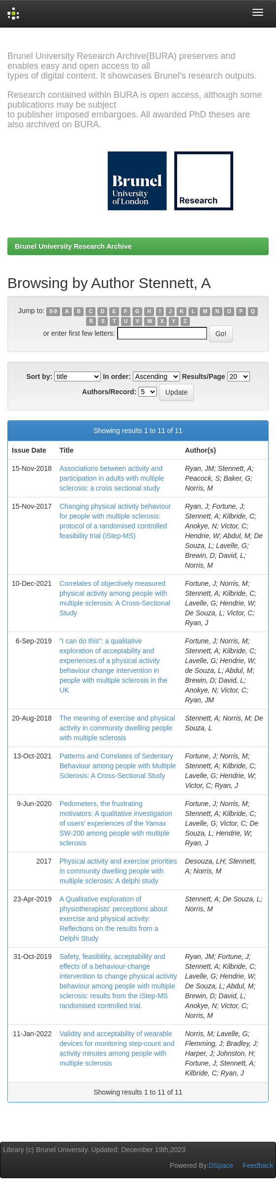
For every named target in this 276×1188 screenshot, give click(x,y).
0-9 (53, 311)
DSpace (221, 1165)
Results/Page (203, 376)
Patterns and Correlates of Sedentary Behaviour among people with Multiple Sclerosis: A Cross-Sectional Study (118, 766)
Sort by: (39, 376)
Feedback (258, 1165)
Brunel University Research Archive (73, 246)
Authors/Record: (109, 392)
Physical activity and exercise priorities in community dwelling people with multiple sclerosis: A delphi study (118, 871)
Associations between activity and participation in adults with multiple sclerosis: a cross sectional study (112, 478)
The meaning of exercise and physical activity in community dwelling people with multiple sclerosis (117, 728)
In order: (117, 376)
